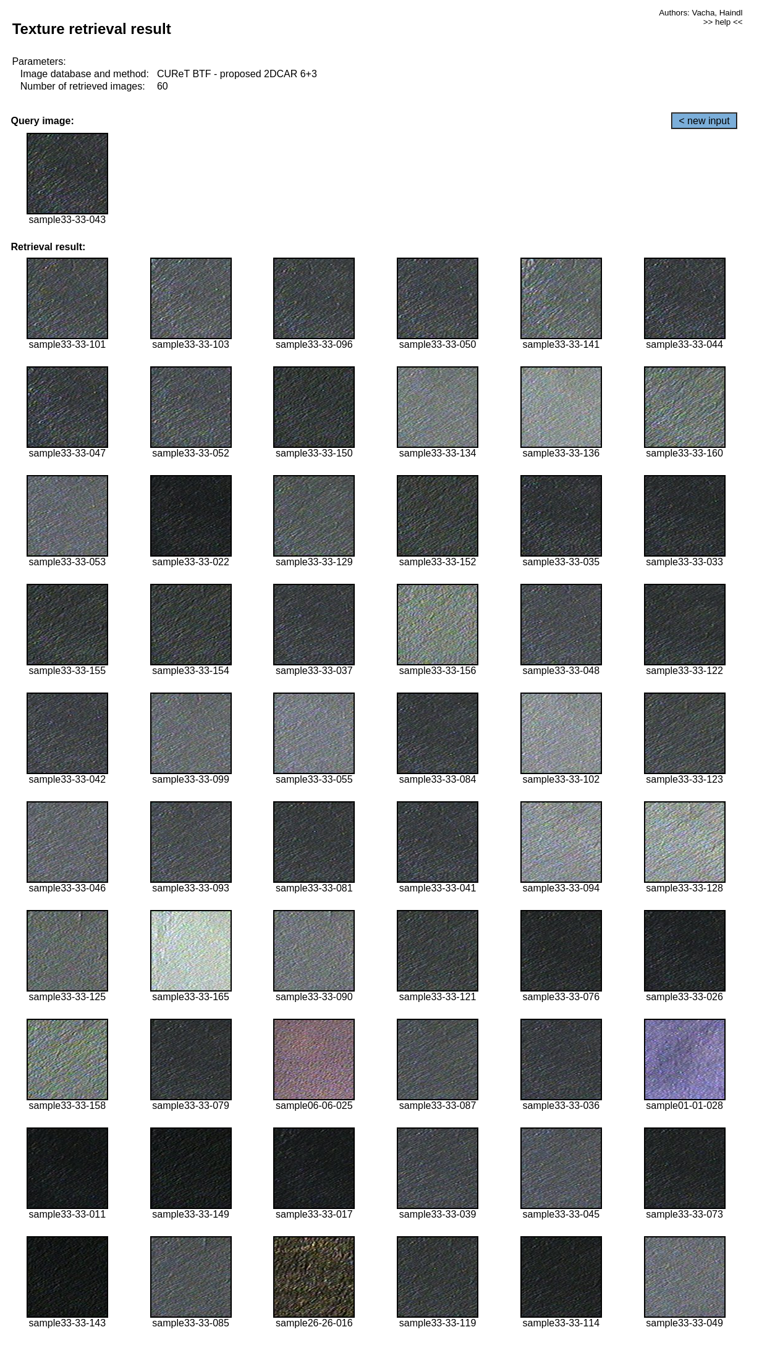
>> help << (723, 22)
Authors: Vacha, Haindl (700, 12)
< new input (704, 121)
